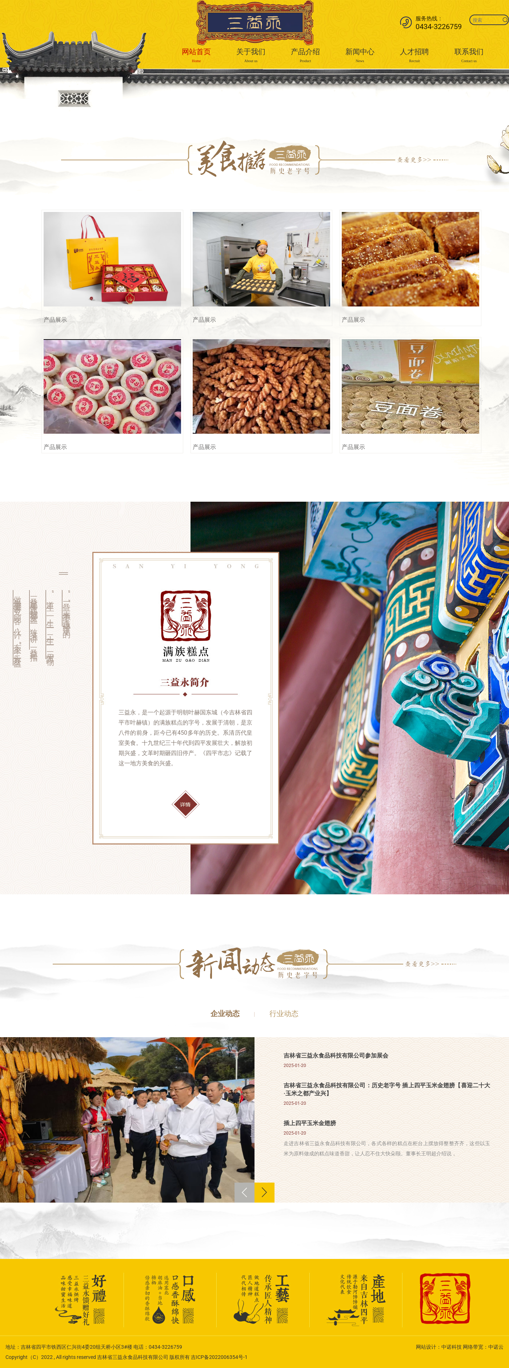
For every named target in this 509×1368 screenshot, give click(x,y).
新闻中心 (359, 56)
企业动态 (225, 1013)
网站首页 (196, 56)
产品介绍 (305, 56)
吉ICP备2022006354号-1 (219, 1357)
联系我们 (469, 56)
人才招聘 (414, 56)
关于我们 (250, 56)
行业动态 (283, 1013)
